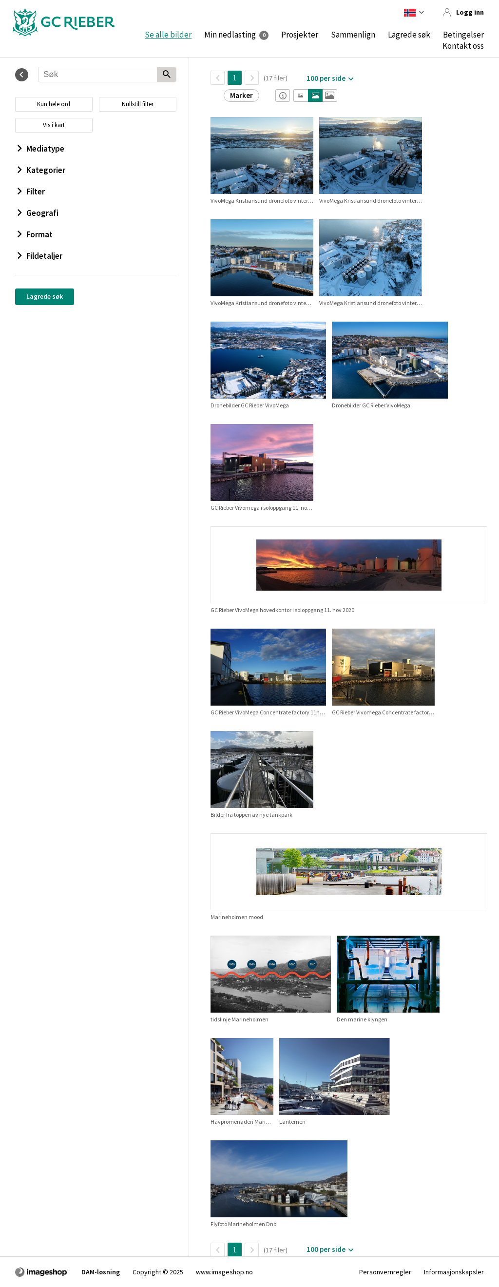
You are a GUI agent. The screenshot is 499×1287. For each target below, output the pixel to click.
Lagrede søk (409, 34)
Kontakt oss (463, 45)
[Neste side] (252, 78)
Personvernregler (385, 1272)
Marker (241, 95)
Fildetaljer (40, 255)
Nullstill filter (138, 104)
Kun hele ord (53, 104)
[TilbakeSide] (218, 78)
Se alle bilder (168, 34)
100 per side (326, 78)
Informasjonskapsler (454, 1272)
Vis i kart (54, 125)
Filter (31, 191)
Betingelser (463, 34)
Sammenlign (353, 34)
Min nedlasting (230, 34)
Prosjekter (299, 34)
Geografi (38, 213)
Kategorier (41, 170)
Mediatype (41, 148)
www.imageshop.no (224, 1272)
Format (35, 234)
